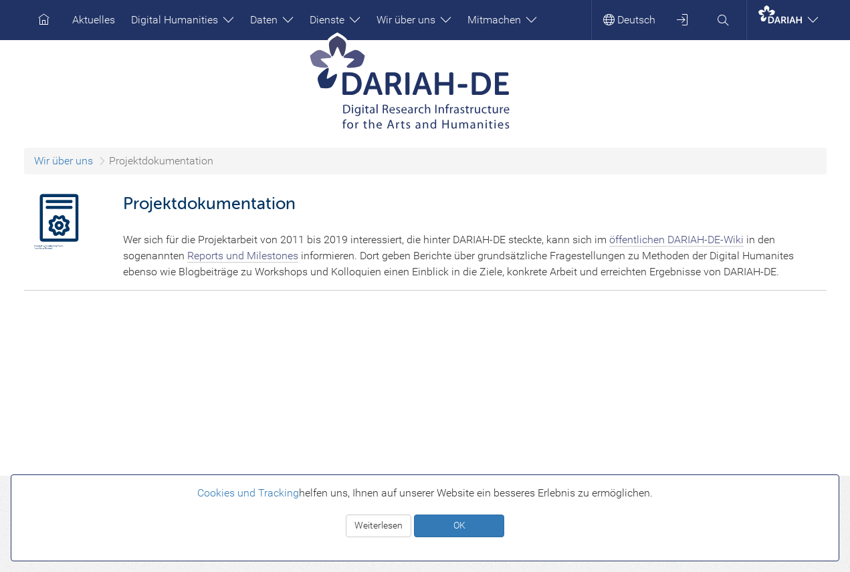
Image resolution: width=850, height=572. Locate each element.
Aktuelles (93, 19)
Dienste (335, 19)
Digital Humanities (182, 19)
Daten (272, 19)
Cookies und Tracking (248, 492)
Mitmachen (502, 19)
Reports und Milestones (242, 255)
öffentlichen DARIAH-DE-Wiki (676, 239)
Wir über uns (414, 19)
